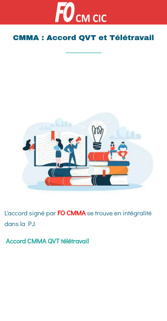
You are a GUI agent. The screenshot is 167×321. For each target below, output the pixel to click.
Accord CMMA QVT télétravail (47, 240)
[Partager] (130, 80)
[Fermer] (12, 12)
